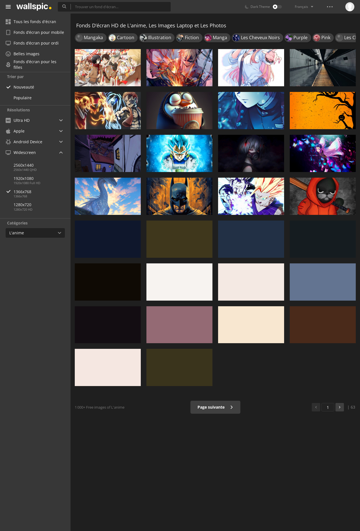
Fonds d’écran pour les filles (31, 64)
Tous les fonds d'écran (31, 21)
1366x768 (42, 192)
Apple (15, 131)
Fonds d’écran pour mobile (35, 32)
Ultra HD (18, 120)
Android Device (24, 142)
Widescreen (21, 152)
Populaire (23, 97)
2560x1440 (24, 165)
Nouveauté (24, 87)
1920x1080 (24, 178)
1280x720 (22, 204)
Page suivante (215, 407)
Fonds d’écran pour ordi (32, 43)
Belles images (22, 53)
